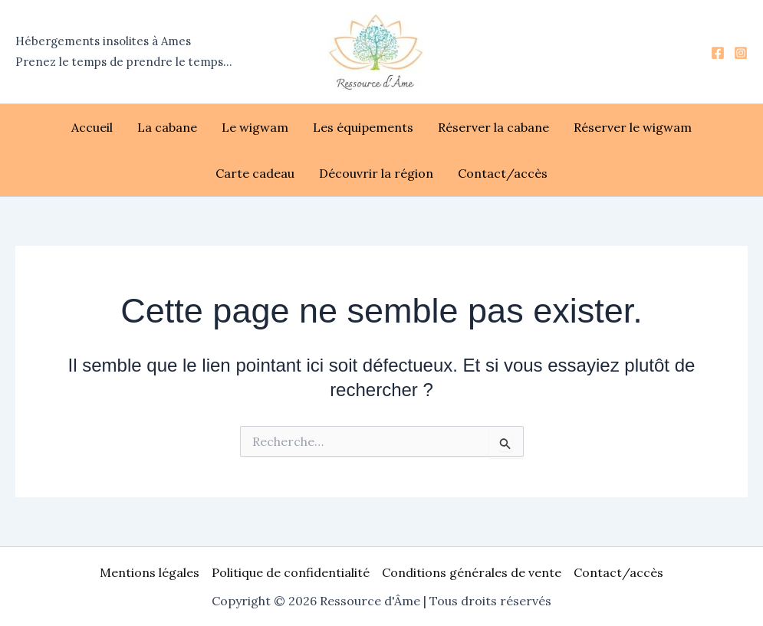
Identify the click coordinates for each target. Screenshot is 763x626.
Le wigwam (255, 127)
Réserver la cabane (493, 127)
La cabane (167, 127)
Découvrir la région (376, 173)
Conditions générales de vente (471, 572)
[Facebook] (718, 53)
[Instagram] (741, 53)
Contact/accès (503, 173)
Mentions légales (149, 572)
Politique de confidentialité (291, 572)
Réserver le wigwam (633, 127)
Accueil (92, 127)
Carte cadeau (254, 173)
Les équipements (363, 127)
